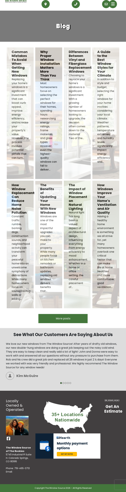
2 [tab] (63, 383)
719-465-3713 (22, 468)
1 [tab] (61, 383)
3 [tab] (65, 383)
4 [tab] (68, 383)
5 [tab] (70, 383)
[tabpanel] (63, 361)
